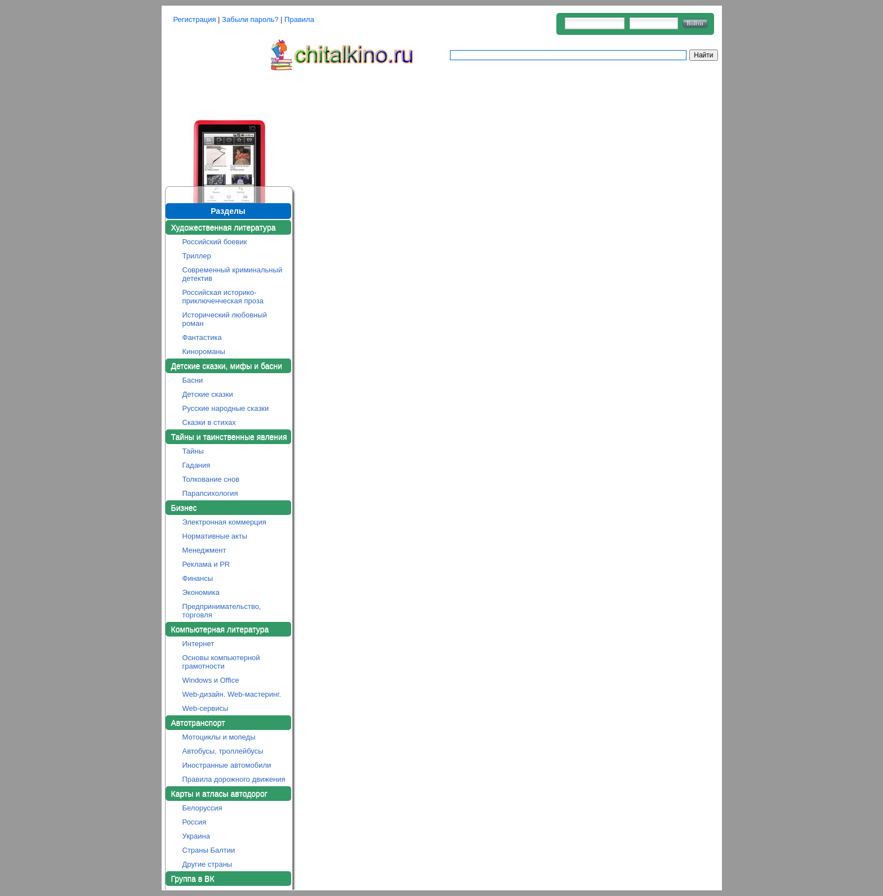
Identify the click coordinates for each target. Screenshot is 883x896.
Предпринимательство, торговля (221, 610)
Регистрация (194, 19)
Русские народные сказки (225, 408)
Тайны (193, 451)
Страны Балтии (208, 850)
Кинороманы (203, 351)
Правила (299, 19)
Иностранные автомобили (226, 765)
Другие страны (207, 864)
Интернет (198, 643)
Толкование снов (211, 479)
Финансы (197, 578)
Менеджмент (204, 550)
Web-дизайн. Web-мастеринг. (232, 694)
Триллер (196, 256)
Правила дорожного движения (234, 779)
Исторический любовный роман (224, 319)
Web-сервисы (205, 708)
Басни (192, 380)
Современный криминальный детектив (232, 274)
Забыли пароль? (250, 19)
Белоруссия (202, 808)
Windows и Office (210, 680)
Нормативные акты (215, 536)
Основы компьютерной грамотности (221, 661)
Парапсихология (210, 493)
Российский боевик (214, 242)
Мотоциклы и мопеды (219, 737)
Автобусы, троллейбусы (223, 751)
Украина (196, 836)
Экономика (201, 592)
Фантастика (202, 337)
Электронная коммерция (224, 522)
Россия (194, 822)
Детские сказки (207, 394)
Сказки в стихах (209, 422)
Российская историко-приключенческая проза (223, 296)
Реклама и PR (206, 564)
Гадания (196, 465)
